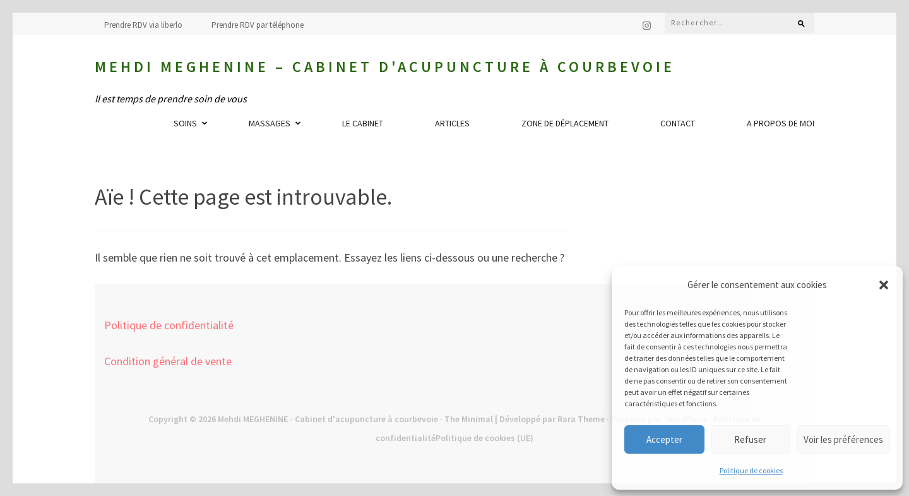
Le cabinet (362, 123)
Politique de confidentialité (169, 325)
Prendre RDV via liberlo (143, 25)
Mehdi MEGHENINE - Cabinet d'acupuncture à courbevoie (328, 419)
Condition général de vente (168, 361)
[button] (883, 285)
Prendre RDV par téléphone (257, 25)
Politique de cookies (751, 470)
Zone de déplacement (565, 123)
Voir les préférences (843, 439)
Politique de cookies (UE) (484, 438)
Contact (677, 123)
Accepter (664, 439)
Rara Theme (581, 419)
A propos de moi (780, 123)
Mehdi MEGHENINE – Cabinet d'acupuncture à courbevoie (385, 66)
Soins (185, 123)
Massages (269, 123)
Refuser (750, 439)
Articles (452, 123)
